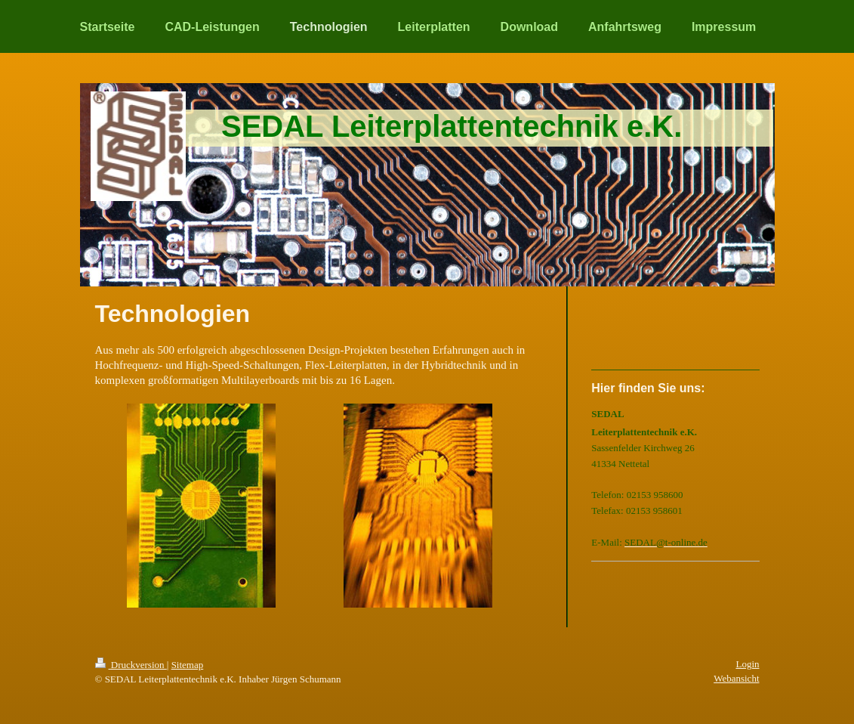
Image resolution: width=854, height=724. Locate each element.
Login (747, 664)
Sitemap (187, 664)
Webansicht (736, 678)
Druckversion (131, 664)
